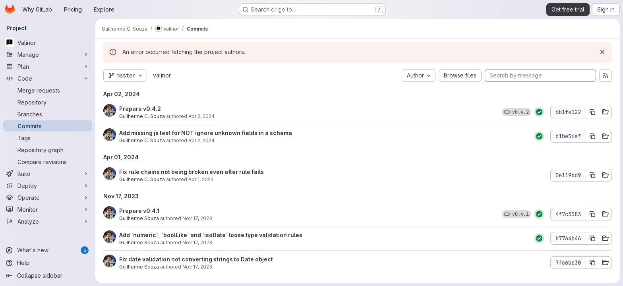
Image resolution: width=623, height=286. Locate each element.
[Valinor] (47, 42)
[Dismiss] (602, 52)
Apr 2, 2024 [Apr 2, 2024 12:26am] (201, 116)
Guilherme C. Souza (142, 116)
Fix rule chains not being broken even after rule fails (191, 171)
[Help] (47, 263)
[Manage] (47, 54)
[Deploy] (47, 185)
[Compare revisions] (47, 161)
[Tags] (47, 137)
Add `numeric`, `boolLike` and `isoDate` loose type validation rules (210, 235)
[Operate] (47, 197)
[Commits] (47, 125)
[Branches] (47, 114)
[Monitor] (47, 209)
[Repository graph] (47, 149)
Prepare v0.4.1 (139, 210)
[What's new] (47, 250)
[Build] (47, 173)
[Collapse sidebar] (47, 275)
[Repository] (47, 102)
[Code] (47, 78)
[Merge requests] (47, 90)
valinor (162, 75)
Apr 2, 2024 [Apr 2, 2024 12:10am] (201, 140)
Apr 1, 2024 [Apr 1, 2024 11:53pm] (201, 179)
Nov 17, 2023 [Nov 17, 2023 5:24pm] (197, 218)
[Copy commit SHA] (592, 112)
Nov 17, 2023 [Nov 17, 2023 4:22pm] (197, 267)
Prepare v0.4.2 (140, 108)
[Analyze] (47, 221)
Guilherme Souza (139, 218)
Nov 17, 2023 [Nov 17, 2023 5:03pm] (197, 242)
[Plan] (47, 66)
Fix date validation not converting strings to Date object (196, 259)
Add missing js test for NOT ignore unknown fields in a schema (205, 132)
